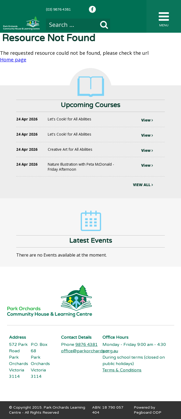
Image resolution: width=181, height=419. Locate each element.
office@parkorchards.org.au (89, 351)
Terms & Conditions (121, 370)
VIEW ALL (143, 184)
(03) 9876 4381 (58, 9)
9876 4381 (86, 344)
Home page (13, 59)
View (147, 120)
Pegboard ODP (147, 412)
